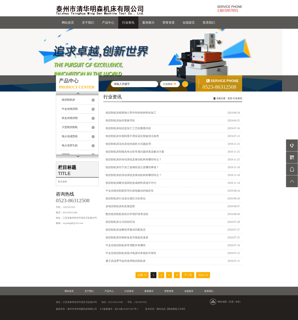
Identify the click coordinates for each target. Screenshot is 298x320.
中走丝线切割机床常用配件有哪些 (126, 245)
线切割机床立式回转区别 (120, 221)
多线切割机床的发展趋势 (120, 206)
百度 (231, 301)
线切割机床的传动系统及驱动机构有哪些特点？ (134, 159)
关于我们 (88, 22)
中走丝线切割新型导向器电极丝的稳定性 (130, 190)
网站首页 (68, 22)
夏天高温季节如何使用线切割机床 (126, 261)
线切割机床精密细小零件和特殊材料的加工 (131, 112)
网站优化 (161, 309)
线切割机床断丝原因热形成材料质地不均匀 (131, 182)
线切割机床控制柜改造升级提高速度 (127, 237)
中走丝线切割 (70, 108)
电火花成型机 (70, 136)
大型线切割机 (70, 127)
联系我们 (209, 22)
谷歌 (237, 301)
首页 (230, 98)
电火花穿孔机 (70, 145)
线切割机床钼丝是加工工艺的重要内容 (128, 128)
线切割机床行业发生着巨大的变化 (126, 198)
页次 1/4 (203, 275)
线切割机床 (68, 99)
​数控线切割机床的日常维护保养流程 (127, 214)
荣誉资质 (168, 22)
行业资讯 (128, 22)
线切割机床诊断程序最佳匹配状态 (126, 229)
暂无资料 (62, 181)
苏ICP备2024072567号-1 (127, 309)
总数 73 (142, 275)
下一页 (188, 275)
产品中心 (108, 22)
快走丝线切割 (70, 118)
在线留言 (189, 22)
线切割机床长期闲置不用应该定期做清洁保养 (132, 136)
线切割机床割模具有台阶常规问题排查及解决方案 (135, 151)
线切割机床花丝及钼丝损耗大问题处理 (128, 143)
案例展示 (148, 22)
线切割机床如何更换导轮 (120, 120)
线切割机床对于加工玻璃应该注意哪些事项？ (132, 167)
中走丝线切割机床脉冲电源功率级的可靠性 (131, 253)
